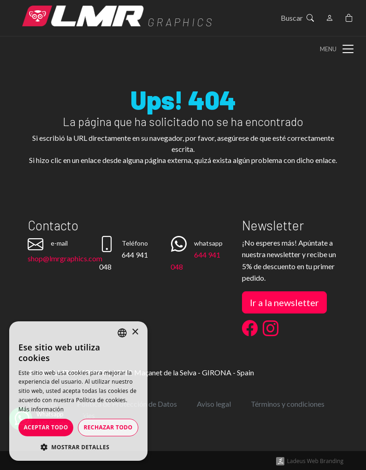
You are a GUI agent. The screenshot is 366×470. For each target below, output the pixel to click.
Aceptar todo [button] (46, 427)
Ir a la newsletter (284, 302)
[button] (78, 447)
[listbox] (122, 332)
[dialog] (78, 391)
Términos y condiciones (288, 403)
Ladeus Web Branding (315, 461)
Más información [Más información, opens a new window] (41, 409)
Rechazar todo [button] (107, 427)
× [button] (134, 332)
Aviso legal (214, 403)
